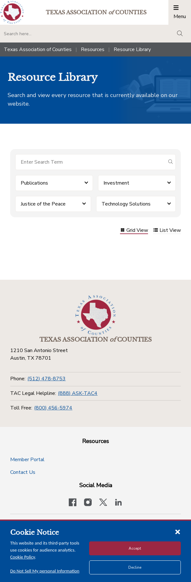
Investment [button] (116, 183)
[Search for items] (90, 162)
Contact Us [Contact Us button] (22, 472)
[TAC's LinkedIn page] (118, 503)
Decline (134, 567)
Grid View (134, 230)
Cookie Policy (22, 557)
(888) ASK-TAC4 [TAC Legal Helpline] (77, 393)
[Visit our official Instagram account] (88, 503)
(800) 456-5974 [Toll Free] (53, 407)
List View (167, 230)
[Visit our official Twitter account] (103, 503)
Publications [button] (34, 183)
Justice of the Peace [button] (43, 203)
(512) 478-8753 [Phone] (46, 378)
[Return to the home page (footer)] (95, 315)
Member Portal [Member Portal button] (27, 459)
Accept (135, 548)
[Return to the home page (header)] (12, 12)
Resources (92, 49)
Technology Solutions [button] (126, 203)
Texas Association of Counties (38, 49)
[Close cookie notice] (177, 531)
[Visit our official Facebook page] (72, 503)
